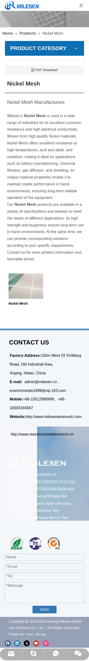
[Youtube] (36, 643)
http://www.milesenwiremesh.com (53, 417)
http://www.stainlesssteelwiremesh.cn (42, 434)
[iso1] (35, 543)
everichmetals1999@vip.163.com (38, 391)
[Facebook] (8, 643)
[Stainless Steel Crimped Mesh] (44, 19)
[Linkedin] (17, 643)
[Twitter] (27, 643)
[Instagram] (46, 643)
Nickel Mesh (18, 303)
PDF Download (44, 70)
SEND (44, 609)
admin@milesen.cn (40, 382)
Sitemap (40, 634)
